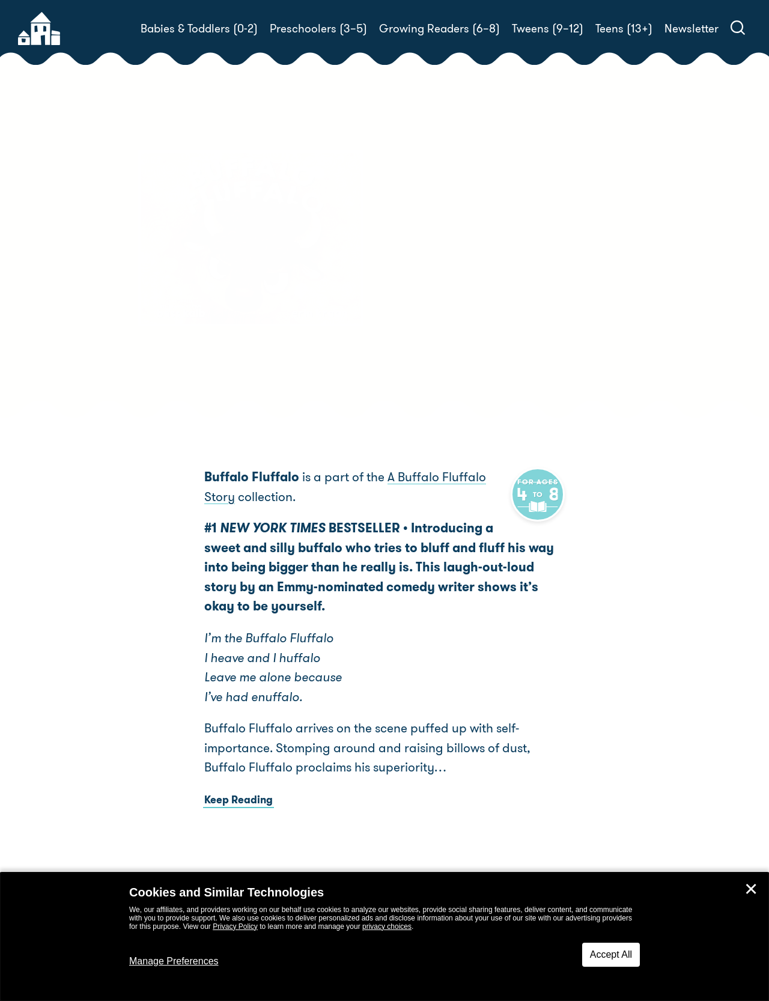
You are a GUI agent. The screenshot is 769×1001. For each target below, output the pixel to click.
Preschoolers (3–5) (318, 28)
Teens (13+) (623, 28)
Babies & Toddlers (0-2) (199, 28)
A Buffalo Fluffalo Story (454, 477)
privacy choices (387, 926)
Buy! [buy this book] (423, 297)
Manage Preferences (174, 961)
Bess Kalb (461, 255)
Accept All (611, 954)
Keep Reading (238, 800)
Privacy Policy (235, 926)
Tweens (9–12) (547, 28)
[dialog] (384, 936)
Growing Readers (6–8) (439, 28)
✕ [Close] (751, 889)
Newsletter (691, 28)
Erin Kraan (611, 255)
